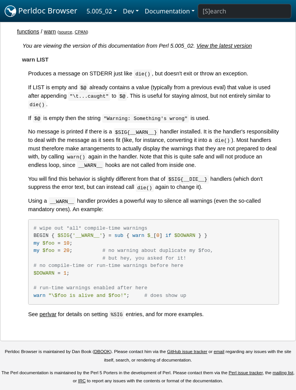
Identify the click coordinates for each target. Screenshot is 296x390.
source (65, 32)
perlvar (48, 314)
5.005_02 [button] (99, 11)
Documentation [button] (167, 11)
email (219, 351)
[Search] (244, 11)
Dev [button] (128, 11)
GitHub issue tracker (187, 351)
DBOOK (102, 351)
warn (50, 31)
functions (28, 31)
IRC (82, 380)
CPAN (81, 32)
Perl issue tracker (245, 372)
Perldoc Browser (41, 11)
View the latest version (224, 46)
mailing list (282, 372)
